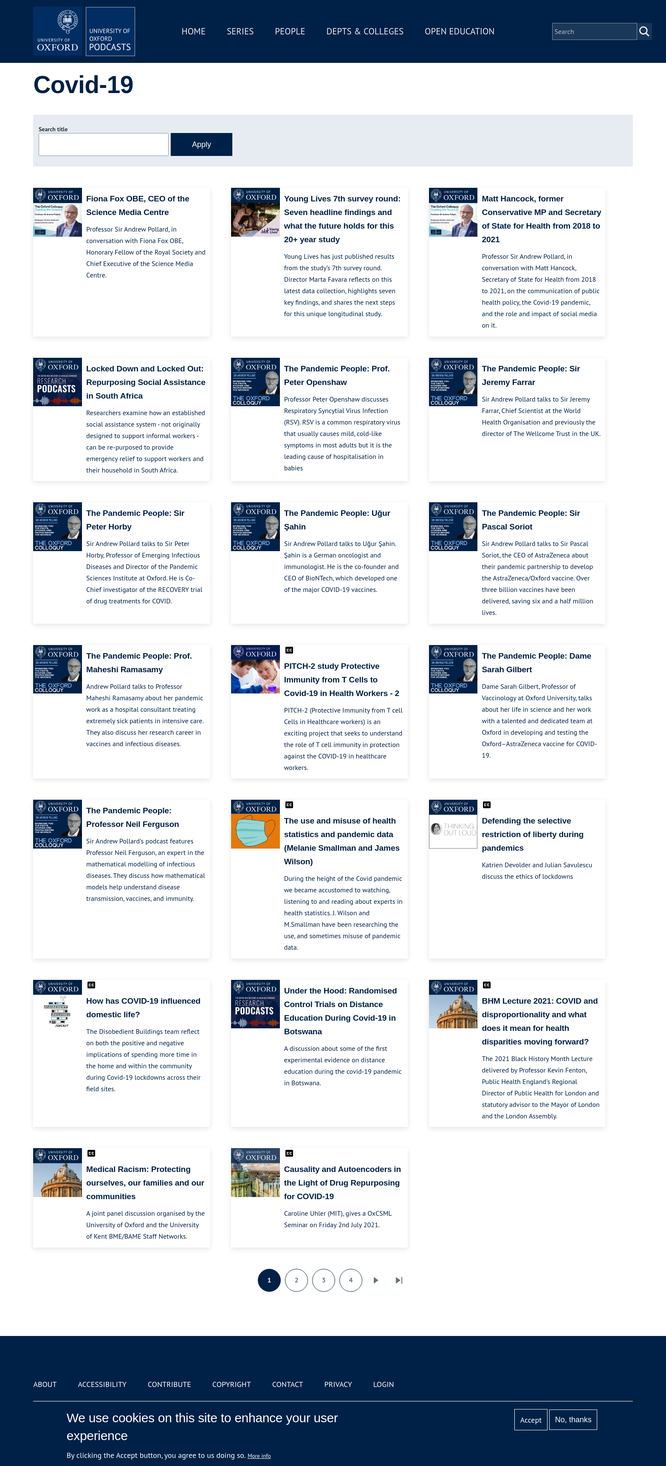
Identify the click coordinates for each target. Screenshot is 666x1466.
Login (383, 1384)
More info (259, 1456)
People (290, 31)
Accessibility (102, 1384)
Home (194, 31)
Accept (531, 1420)
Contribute (169, 1384)
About (44, 1384)
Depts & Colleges (365, 31)
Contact (287, 1384)
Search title (53, 129)
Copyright (231, 1384)
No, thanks (573, 1419)
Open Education (459, 31)
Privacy (338, 1384)
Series (240, 31)
